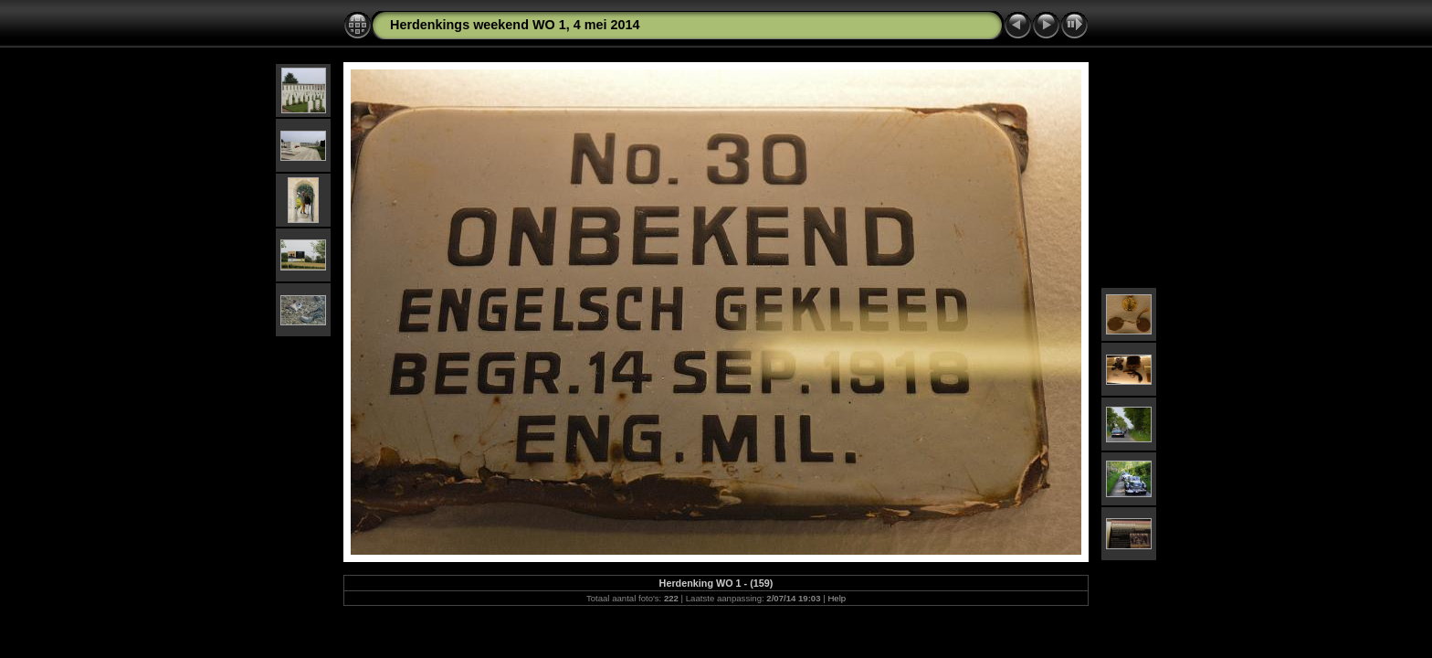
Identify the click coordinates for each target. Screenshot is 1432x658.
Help (836, 598)
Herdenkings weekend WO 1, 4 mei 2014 (515, 24)
